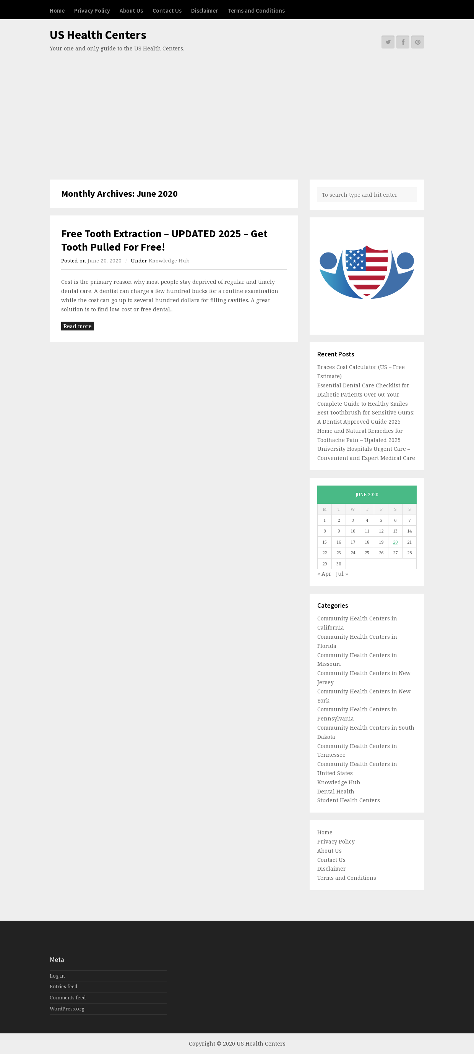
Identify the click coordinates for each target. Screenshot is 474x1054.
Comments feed (68, 997)
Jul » (342, 573)
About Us (131, 10)
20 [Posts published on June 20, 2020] (395, 542)
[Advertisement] (237, 110)
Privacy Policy (92, 10)
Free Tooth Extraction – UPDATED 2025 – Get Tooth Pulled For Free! (164, 240)
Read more (77, 326)
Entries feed (63, 986)
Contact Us (167, 10)
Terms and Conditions (256, 10)
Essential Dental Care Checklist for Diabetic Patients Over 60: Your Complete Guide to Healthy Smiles (363, 394)
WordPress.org (67, 1008)
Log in (57, 976)
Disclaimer (204, 10)
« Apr (324, 573)
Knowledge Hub (169, 260)
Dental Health (335, 791)
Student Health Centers (348, 800)
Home (57, 10)
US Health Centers (98, 34)
